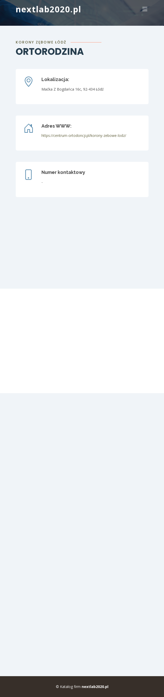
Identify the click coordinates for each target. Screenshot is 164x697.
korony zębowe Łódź (41, 42)
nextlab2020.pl (48, 9)
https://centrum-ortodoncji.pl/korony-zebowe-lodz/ (83, 135)
